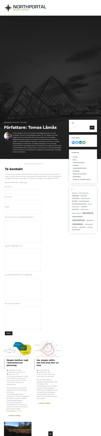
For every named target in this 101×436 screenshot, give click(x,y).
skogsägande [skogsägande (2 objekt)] (90, 220)
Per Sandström (11, 380)
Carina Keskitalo (21, 378)
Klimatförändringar (79, 162)
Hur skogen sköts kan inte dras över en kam (48, 363)
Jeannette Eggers (23, 376)
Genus (75, 159)
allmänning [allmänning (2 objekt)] (75, 193)
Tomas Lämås (10, 382)
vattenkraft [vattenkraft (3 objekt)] (83, 227)
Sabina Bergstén (11, 384)
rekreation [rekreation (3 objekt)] (84, 206)
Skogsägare (76, 171)
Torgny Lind (51, 374)
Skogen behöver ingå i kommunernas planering (17, 363)
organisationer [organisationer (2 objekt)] (76, 206)
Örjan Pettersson (21, 380)
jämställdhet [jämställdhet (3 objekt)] (76, 198)
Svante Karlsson (11, 378)
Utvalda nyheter (20, 372)
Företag (75, 157)
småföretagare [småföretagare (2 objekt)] (89, 224)
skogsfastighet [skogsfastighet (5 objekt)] (78, 216)
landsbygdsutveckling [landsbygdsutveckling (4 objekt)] (79, 204)
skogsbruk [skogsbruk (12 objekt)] (88, 213)
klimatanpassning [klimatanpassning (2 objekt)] (86, 198)
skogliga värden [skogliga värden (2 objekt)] (85, 209)
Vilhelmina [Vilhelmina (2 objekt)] (90, 227)
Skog (39, 370)
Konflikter (76, 165)
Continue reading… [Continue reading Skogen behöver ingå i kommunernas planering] (15, 415)
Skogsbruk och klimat (79, 173)
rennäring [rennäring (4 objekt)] (76, 209)
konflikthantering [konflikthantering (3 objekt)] (84, 201)
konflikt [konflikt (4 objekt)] (75, 201)
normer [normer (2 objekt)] (90, 204)
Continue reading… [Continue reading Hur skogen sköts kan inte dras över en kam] (45, 403)
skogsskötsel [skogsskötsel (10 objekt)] (79, 220)
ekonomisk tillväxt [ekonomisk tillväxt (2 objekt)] (84, 193)
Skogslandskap (11, 372)
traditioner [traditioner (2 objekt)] (75, 227)
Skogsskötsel (46, 370)
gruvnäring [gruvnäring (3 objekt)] (84, 195)
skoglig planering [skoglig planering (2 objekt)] (77, 213)
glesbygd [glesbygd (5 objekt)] (76, 195)
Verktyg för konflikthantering (81, 179)
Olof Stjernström (12, 376)
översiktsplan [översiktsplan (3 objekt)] (76, 229)
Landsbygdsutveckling (14, 370)
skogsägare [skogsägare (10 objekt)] (78, 224)
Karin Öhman (17, 382)
